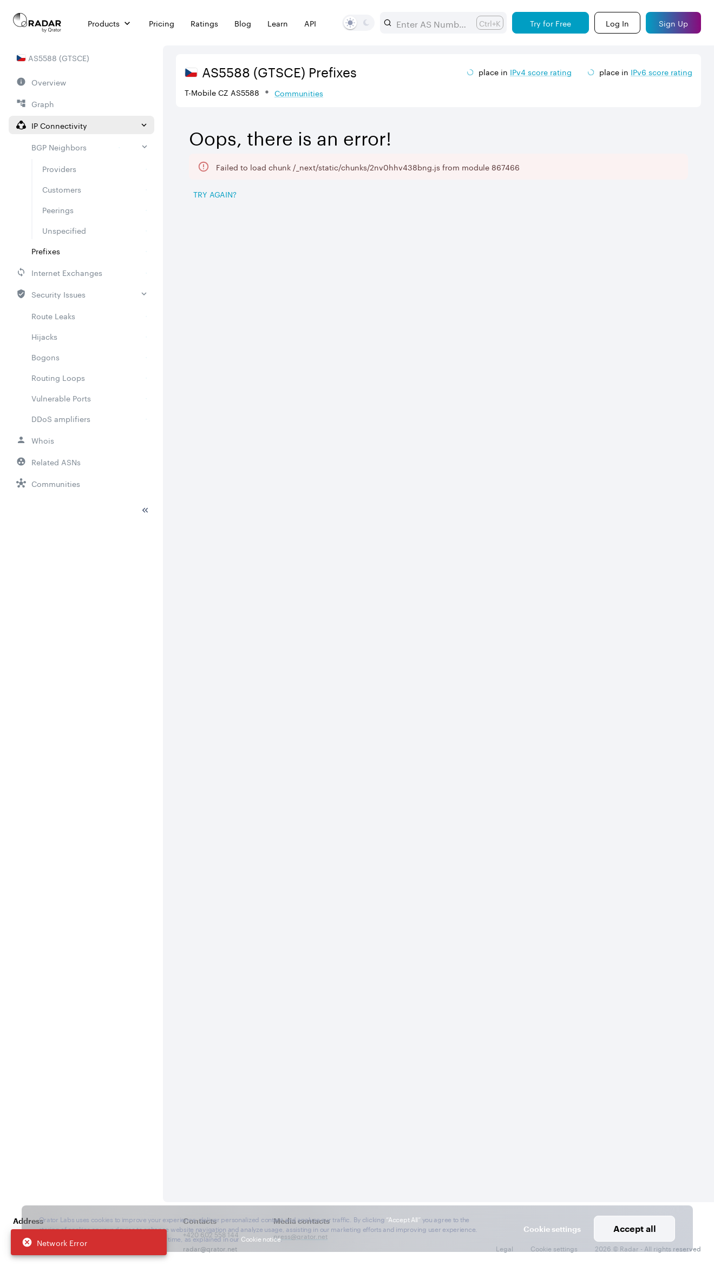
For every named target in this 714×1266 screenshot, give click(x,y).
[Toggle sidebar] (145, 423)
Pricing (161, 23)
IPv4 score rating (541, 71)
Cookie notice (260, 1238)
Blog (242, 23)
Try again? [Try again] (215, 194)
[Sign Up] (673, 23)
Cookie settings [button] (552, 1229)
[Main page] (37, 22)
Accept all (634, 1228)
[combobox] (432, 22)
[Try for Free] (550, 23)
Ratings (204, 23)
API (310, 23)
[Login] (617, 23)
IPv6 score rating (661, 71)
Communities (298, 92)
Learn (277, 23)
